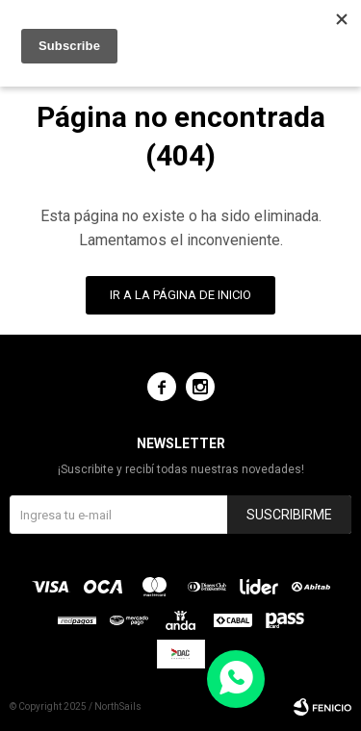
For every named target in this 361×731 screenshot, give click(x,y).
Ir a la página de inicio (180, 295)
